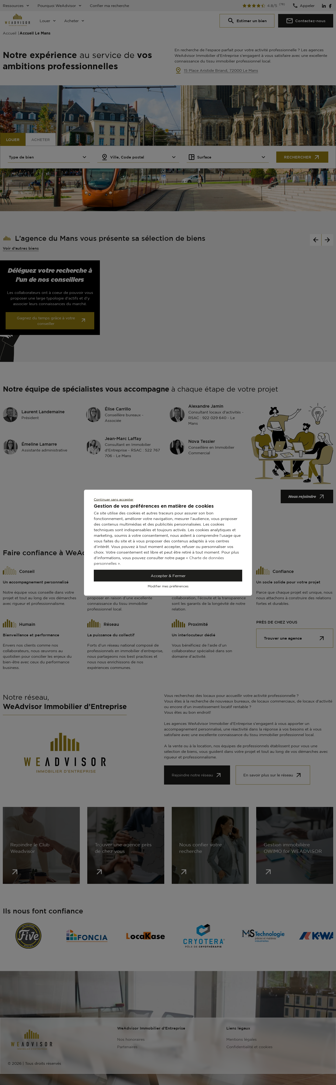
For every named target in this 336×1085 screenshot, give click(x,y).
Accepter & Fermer (168, 575)
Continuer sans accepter (113, 499)
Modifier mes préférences (168, 586)
